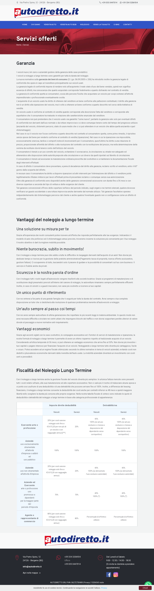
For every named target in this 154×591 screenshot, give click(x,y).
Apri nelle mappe (30, 573)
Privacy (87, 582)
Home (24, 25)
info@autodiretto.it (32, 566)
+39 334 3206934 (129, 2)
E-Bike (116, 25)
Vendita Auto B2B (68, 25)
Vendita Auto (50, 25)
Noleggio (84, 25)
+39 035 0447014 (108, 2)
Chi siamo (35, 25)
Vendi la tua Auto (101, 25)
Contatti (127, 25)
